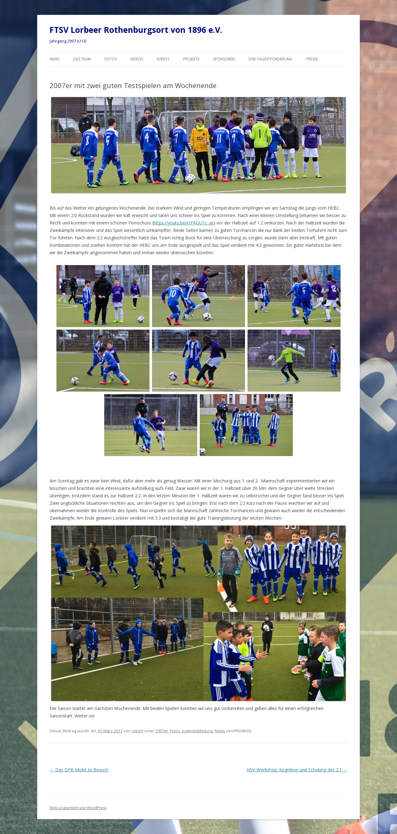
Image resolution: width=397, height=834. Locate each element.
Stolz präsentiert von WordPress (78, 807)
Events (163, 59)
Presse (312, 59)
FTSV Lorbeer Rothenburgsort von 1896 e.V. (136, 29)
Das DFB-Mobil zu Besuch (79, 770)
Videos (136, 59)
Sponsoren (224, 59)
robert (137, 731)
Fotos (111, 59)
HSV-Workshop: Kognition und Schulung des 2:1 (297, 770)
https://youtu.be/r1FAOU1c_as (184, 223)
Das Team (82, 59)
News (55, 59)
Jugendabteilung (197, 731)
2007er (161, 731)
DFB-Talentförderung (270, 59)
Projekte (191, 59)
